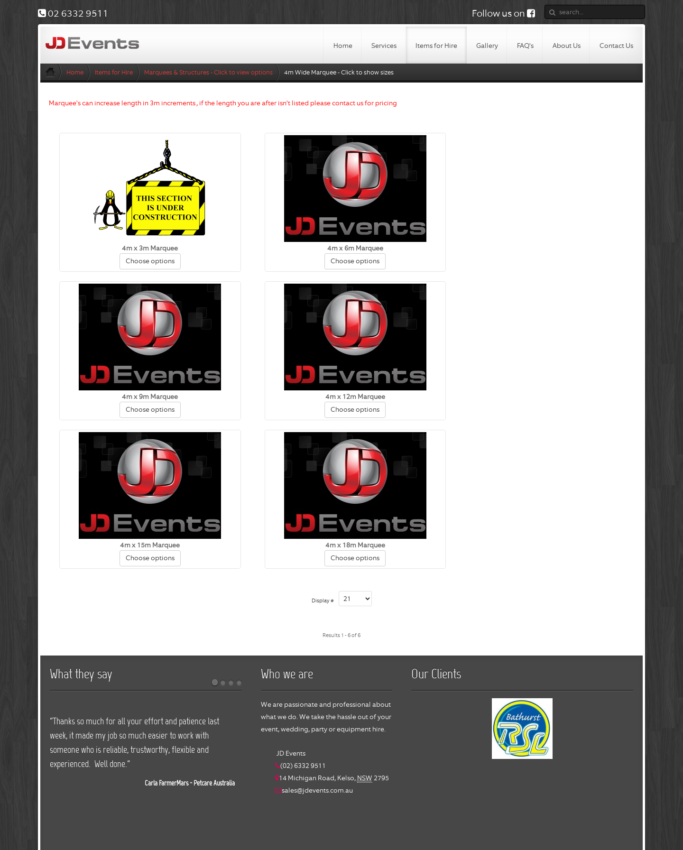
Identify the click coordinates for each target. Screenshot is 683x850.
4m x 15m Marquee (341, 396)
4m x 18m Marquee (537, 396)
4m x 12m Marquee (145, 396)
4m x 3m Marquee (146, 248)
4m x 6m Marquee (341, 248)
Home (74, 72)
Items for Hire (114, 72)
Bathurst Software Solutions (387, 829)
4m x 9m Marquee (537, 248)
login (442, 829)
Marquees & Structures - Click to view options (208, 72)
